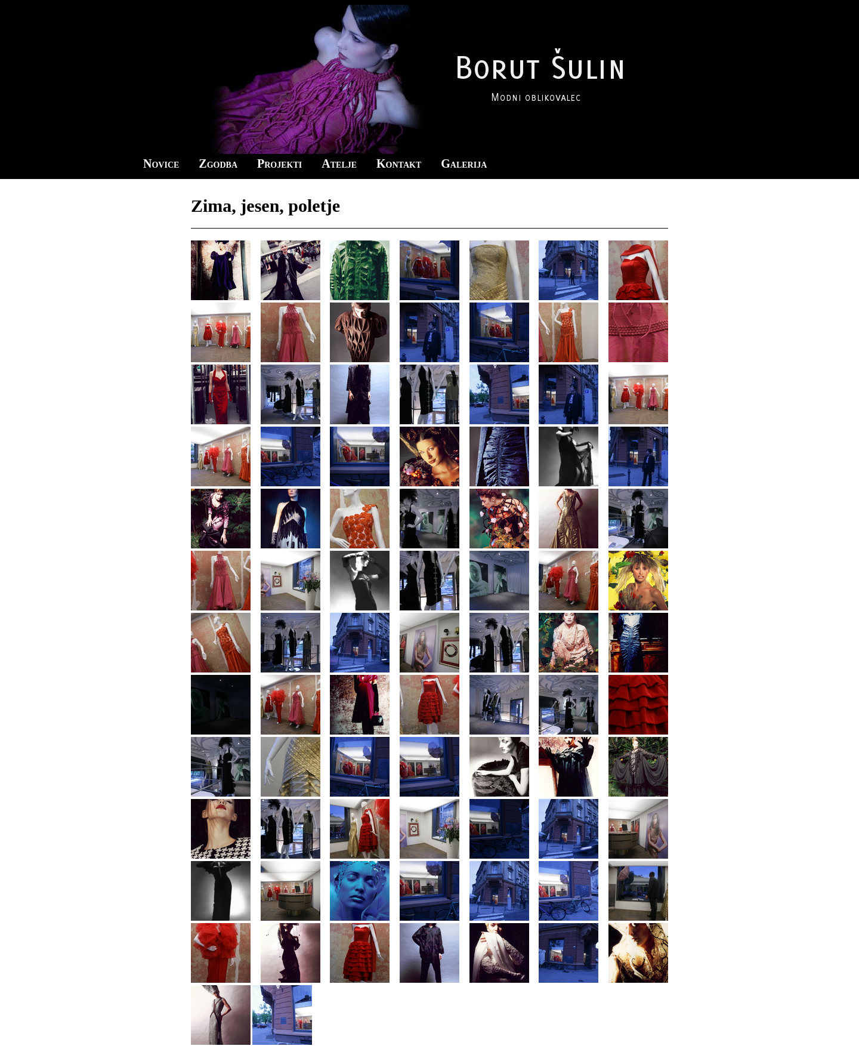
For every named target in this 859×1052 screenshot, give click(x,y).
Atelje (339, 163)
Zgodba (218, 163)
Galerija (464, 163)
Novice (161, 163)
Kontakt (398, 163)
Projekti (279, 163)
